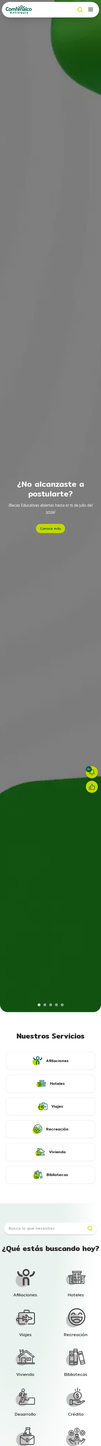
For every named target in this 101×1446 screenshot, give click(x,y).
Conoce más (50, 528)
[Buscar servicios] (50, 1228)
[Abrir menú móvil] (91, 9)
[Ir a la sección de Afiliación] (25, 1283)
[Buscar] (80, 10)
